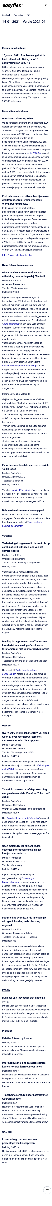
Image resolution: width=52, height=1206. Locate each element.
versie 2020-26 (33, 153)
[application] (51, 1205)
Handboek (6, 15)
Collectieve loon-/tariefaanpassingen (20, 365)
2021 (29, 15)
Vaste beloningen (11, 324)
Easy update (18, 15)
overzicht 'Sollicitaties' (22, 490)
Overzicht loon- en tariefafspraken (23, 818)
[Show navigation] (47, 1190)
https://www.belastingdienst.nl (17, 255)
